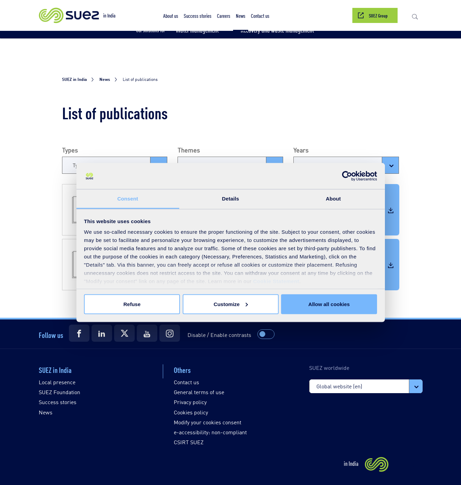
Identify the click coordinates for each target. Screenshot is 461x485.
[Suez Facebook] (79, 333)
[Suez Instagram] (169, 333)
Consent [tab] (127, 199)
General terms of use (199, 392)
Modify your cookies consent (207, 422)
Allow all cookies (329, 304)
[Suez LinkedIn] (102, 333)
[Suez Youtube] (147, 333)
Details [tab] (230, 199)
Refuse (132, 304)
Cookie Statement (276, 281)
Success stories (57, 401)
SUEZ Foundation (59, 392)
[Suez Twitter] (124, 333)
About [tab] (333, 199)
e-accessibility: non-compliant (210, 432)
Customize (231, 304)
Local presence (57, 382)
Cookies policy (191, 412)
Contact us (186, 382)
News (45, 412)
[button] (170, 15)
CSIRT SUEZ (189, 442)
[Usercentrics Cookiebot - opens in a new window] (347, 176)
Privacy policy (190, 401)
